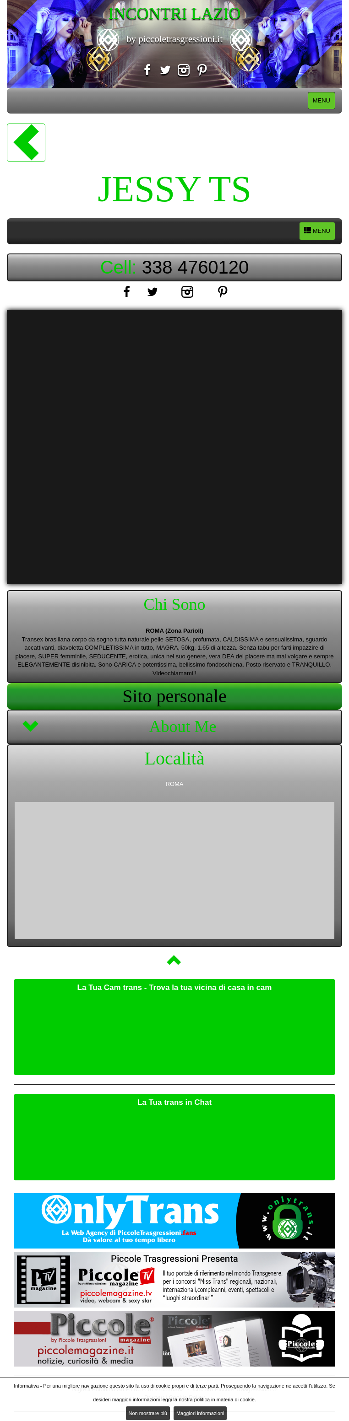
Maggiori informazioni (200, 1413)
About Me (183, 726)
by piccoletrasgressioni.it (174, 38)
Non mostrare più (148, 1413)
